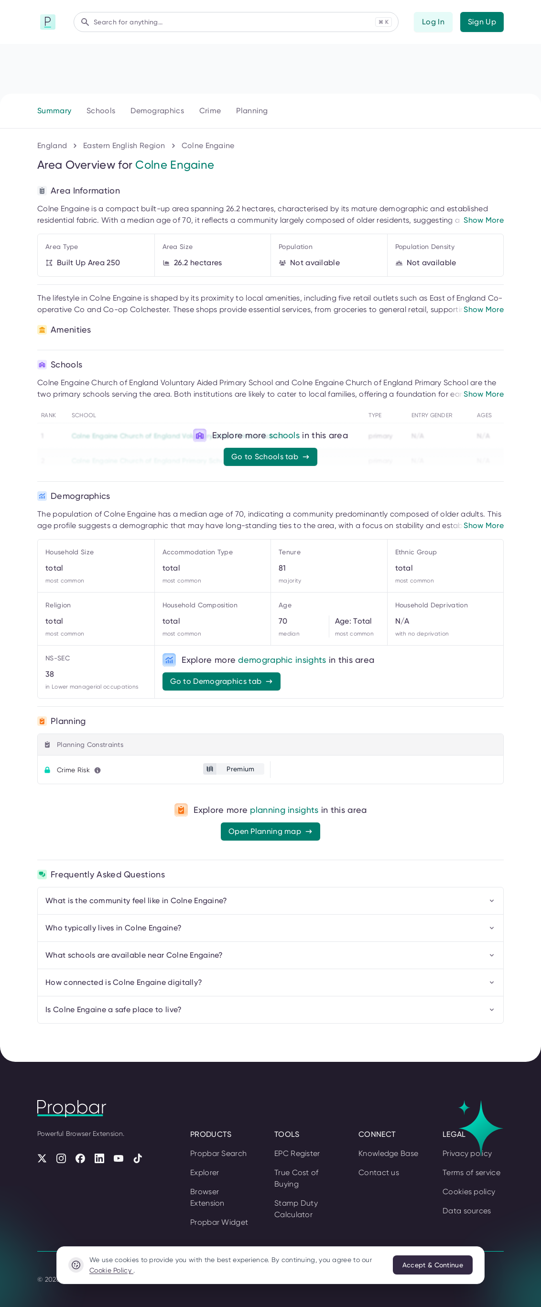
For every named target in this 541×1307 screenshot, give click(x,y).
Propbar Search (218, 1153)
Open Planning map (270, 831)
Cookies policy (469, 1191)
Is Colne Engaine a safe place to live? (270, 1009)
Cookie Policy (111, 1270)
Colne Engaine (208, 145)
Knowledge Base (388, 1153)
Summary (54, 110)
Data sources (467, 1210)
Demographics (157, 110)
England (52, 145)
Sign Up (482, 21)
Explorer (204, 1172)
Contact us (378, 1172)
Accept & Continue (432, 1265)
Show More (484, 220)
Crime (210, 110)
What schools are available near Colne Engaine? (270, 955)
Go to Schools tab (270, 456)
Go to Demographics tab (221, 681)
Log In (433, 21)
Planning (252, 110)
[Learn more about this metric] (97, 770)
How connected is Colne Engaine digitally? (270, 982)
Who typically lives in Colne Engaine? (270, 927)
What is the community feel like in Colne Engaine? (270, 900)
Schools (101, 110)
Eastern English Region (124, 145)
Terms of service (471, 1172)
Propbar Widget (219, 1222)
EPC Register (297, 1153)
